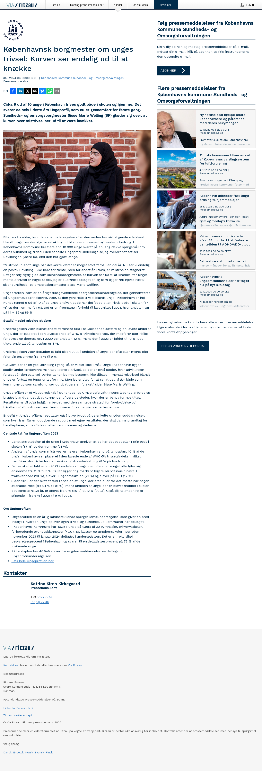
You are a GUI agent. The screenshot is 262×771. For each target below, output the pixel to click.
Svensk (39, 752)
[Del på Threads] (35, 91)
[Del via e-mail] (57, 91)
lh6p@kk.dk (39, 602)
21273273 (44, 597)
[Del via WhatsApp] (49, 91)
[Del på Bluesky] (42, 91)
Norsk (29, 752)
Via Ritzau (75, 665)
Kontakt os (10, 665)
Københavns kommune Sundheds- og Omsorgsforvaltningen (82, 78)
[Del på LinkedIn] (20, 91)
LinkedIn (9, 708)
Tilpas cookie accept (17, 715)
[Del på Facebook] (13, 91)
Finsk (49, 752)
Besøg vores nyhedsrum (183, 346)
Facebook (23, 708)
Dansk (7, 752)
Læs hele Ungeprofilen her (32, 561)
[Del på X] (27, 91)
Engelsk (18, 752)
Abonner (173, 70)
